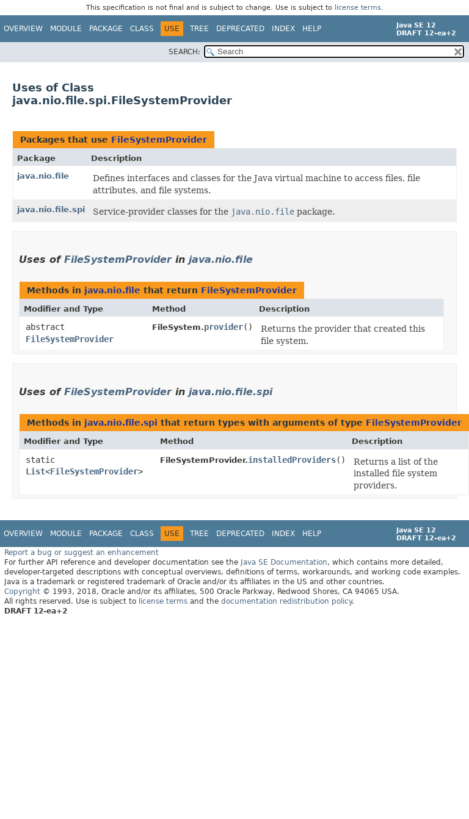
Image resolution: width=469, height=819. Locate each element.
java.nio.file (43, 176)
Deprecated (240, 28)
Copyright (22, 591)
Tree (199, 28)
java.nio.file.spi (51, 209)
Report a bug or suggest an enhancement (81, 552)
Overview (23, 28)
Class (142, 28)
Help (311, 28)
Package (106, 28)
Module (66, 28)
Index (283, 28)
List (35, 471)
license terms (358, 8)
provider (223, 327)
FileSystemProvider (159, 140)
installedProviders (292, 460)
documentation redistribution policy (286, 601)
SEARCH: (184, 52)
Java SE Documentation (284, 562)
